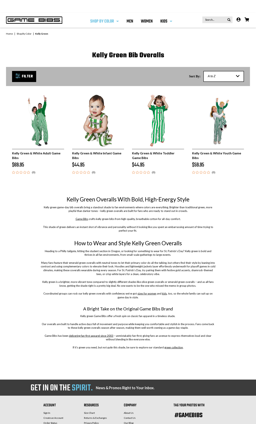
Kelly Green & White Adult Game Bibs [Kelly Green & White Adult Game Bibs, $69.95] (36, 143)
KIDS (166, 8)
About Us (129, 400)
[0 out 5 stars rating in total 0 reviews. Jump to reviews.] (23, 160)
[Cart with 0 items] (247, 7)
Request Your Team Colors (138, 415)
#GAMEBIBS (188, 403)
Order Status (50, 410)
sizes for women (146, 281)
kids (164, 281)
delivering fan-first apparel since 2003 (91, 323)
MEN (130, 8)
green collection (173, 335)
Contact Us (130, 405)
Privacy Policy (91, 410)
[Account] (238, 7)
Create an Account (53, 405)
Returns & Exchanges (95, 405)
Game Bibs (82, 206)
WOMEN (147, 8)
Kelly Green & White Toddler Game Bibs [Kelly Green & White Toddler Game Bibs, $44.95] (153, 143)
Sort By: (195, 64)
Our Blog (128, 410)
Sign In (46, 400)
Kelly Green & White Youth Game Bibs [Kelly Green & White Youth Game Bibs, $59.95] (216, 143)
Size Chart (89, 400)
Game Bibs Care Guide (96, 415)
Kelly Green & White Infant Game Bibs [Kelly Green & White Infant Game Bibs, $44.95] (96, 143)
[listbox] (223, 64)
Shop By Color (104, 8)
